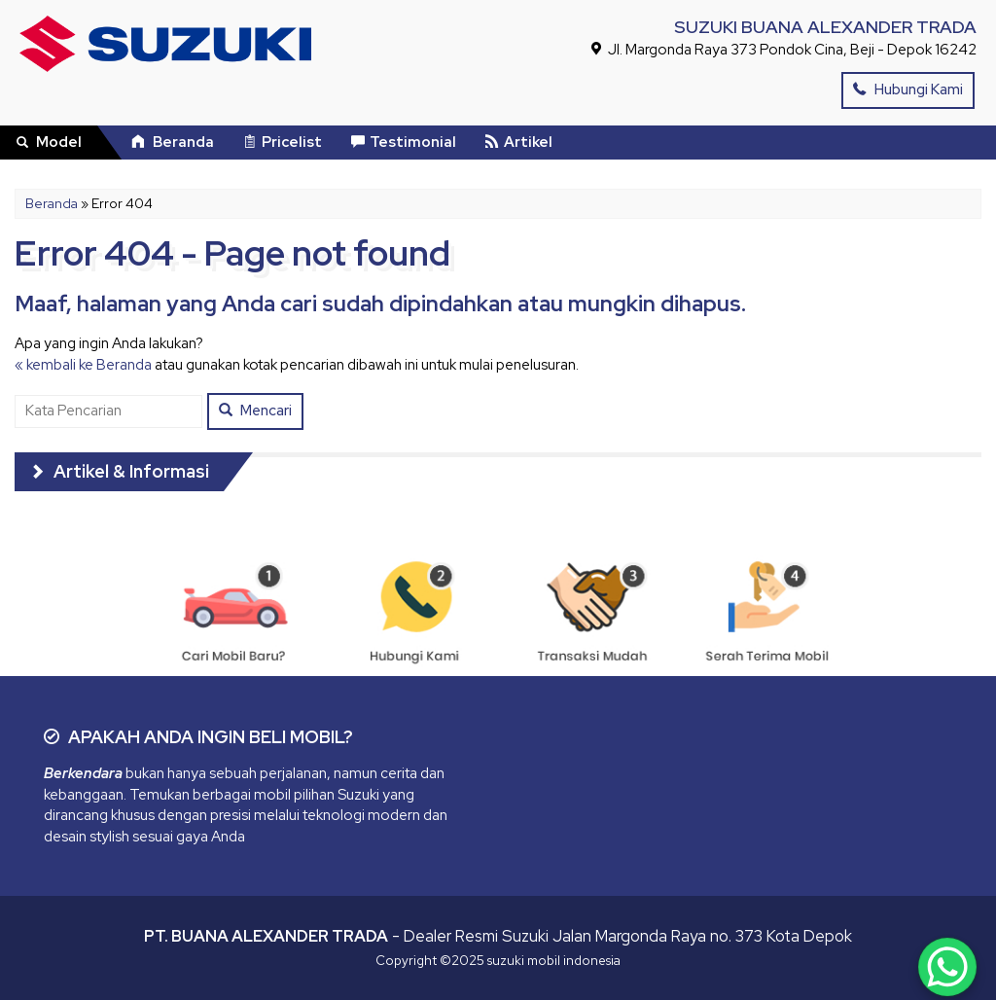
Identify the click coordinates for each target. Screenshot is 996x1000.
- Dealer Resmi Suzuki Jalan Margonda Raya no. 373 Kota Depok (498, 935)
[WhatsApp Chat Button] (947, 967)
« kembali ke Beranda (83, 365)
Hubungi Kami (908, 89)
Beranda (172, 142)
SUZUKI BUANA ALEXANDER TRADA (825, 27)
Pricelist (282, 142)
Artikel (518, 142)
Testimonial (403, 142)
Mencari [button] (255, 410)
